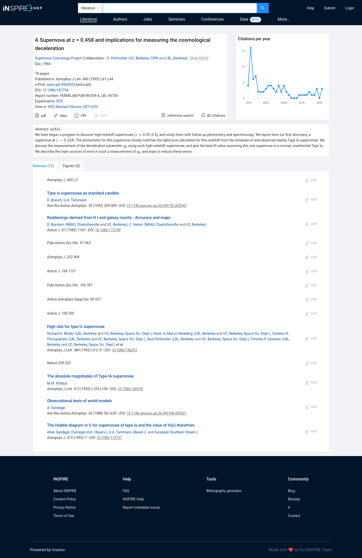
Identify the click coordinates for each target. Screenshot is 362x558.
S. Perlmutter (117, 58)
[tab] (49, 166)
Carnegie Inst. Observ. (89, 432)
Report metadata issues (141, 507)
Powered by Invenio (47, 549)
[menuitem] (310, 8)
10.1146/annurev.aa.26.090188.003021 (157, 413)
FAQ (126, 491)
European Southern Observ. (175, 432)
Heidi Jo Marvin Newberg (173, 333)
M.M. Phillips (57, 383)
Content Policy (64, 499)
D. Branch (54, 200)
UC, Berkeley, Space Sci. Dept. (127, 333)
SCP (59, 101)
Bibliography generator (224, 491)
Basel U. (140, 432)
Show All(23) (199, 58)
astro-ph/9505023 (61, 85)
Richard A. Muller (60, 333)
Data (244, 19)
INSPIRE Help (133, 499)
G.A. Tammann (75, 200)
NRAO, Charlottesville (82, 224)
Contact (294, 516)
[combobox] (180, 8)
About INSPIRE (64, 491)
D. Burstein (55, 224)
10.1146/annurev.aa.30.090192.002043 (156, 206)
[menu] (316, 8)
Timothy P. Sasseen (265, 339)
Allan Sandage (58, 432)
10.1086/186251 (124, 350)
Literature (88, 19)
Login (349, 8)
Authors (120, 19)
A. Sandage (56, 408)
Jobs (147, 19)
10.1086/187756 (55, 90)
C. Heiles (136, 224)
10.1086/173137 (109, 438)
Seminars (176, 19)
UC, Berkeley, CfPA (144, 58)
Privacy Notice (64, 507)
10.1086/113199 (107, 230)
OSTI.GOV (90, 107)
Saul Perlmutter (159, 339)
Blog (291, 491)
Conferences (212, 19)
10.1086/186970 (130, 389)
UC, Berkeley (116, 224)
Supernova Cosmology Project (58, 58)
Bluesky (294, 499)
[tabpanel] (181, 311)
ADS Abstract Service (64, 107)
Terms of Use (63, 516)
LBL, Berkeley (176, 58)
